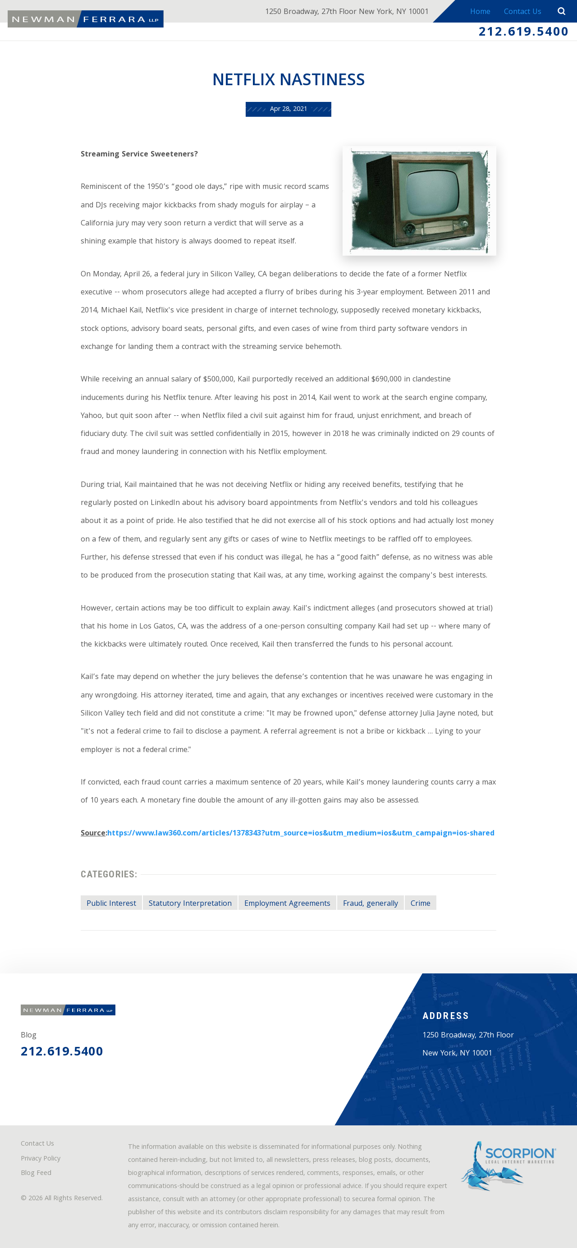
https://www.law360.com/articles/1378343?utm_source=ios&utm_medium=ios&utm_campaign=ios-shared (301, 834)
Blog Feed (36, 1173)
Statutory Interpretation (190, 904)
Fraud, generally (370, 904)
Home (480, 12)
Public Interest (111, 904)
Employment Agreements (287, 904)
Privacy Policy (40, 1159)
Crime (420, 904)
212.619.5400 (524, 33)
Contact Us (522, 12)
